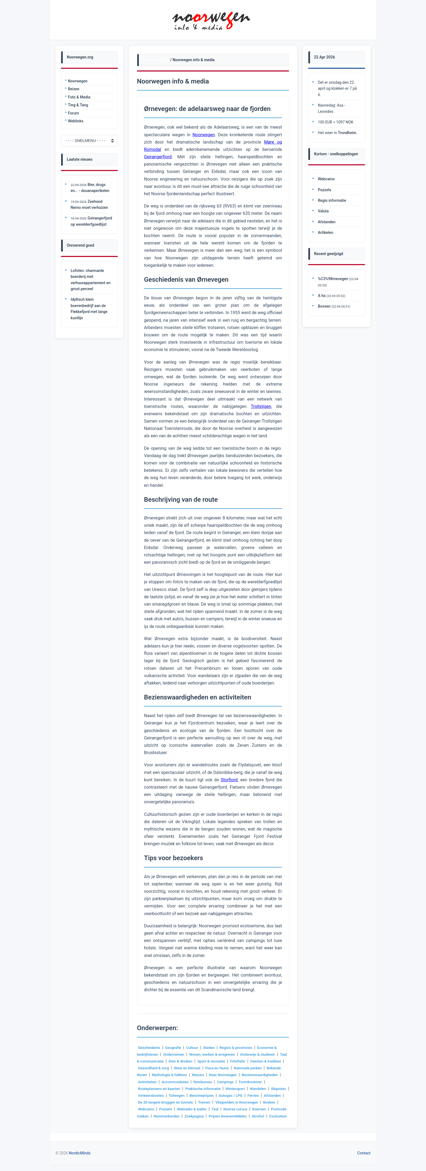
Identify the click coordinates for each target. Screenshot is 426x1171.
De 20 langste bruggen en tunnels (216, 1102)
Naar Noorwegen (242, 1075)
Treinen (256, 1102)
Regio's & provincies (238, 1047)
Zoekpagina (248, 1116)
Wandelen (146, 1095)
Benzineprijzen (245, 1095)
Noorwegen (77, 81)
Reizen (73, 89)
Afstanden (174, 1102)
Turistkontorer (150, 1088)
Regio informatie (332, 200)
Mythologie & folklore (187, 1075)
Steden (211, 1047)
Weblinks (75, 121)
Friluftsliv (250, 1061)
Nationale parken (269, 1068)
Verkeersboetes (193, 1095)
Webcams (191, 1109)
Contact (364, 1160)
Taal (262, 1109)
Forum (73, 113)
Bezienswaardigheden (157, 1082)
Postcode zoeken (187, 1116)
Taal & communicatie (156, 1061)
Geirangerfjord (158, 156)
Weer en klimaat (206, 1068)
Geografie (174, 1047)
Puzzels (211, 1109)
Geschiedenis (149, 1047)
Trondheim (347, 133)
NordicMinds (79, 1160)
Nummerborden (220, 1116)
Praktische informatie (234, 1088)
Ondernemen (175, 1054)
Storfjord (229, 779)
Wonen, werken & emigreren (214, 1054)
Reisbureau (246, 1082)
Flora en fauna (237, 1068)
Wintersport (268, 1088)
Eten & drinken (191, 1061)
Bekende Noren (151, 1075)
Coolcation (195, 1123)
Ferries (155, 1102)
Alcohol (175, 1123)
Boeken (171, 1109)
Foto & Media (79, 97)
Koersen (161, 1116)
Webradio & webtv (238, 1109)
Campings (270, 1082)
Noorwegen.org (156, 60)
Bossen (324, 306)
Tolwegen (220, 1095)
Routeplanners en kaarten (189, 1088)
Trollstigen (261, 406)
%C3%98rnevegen (333, 279)
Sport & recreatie (222, 1061)
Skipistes (167, 1095)
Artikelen (325, 232)
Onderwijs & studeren (261, 1054)
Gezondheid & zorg (172, 1068)
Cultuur (193, 1047)
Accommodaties (219, 1082)
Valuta (323, 211)
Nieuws (216, 1075)
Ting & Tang (78, 105)
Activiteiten (190, 1082)
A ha (321, 295)
